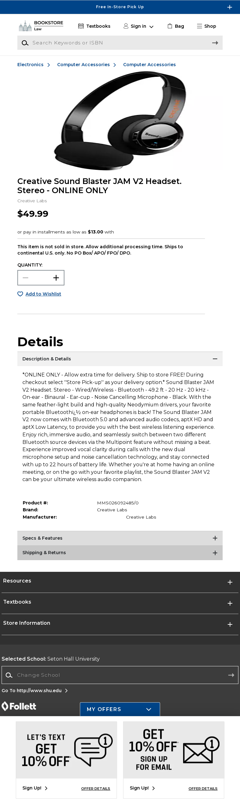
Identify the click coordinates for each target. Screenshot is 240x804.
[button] (208, 26)
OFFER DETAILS (95, 788)
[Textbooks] (93, 26)
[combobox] (120, 675)
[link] (175, 26)
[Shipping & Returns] (119, 553)
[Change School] (120, 675)
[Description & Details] (119, 359)
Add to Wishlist (43, 293)
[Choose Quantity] (41, 277)
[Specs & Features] (119, 538)
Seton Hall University (51, 659)
